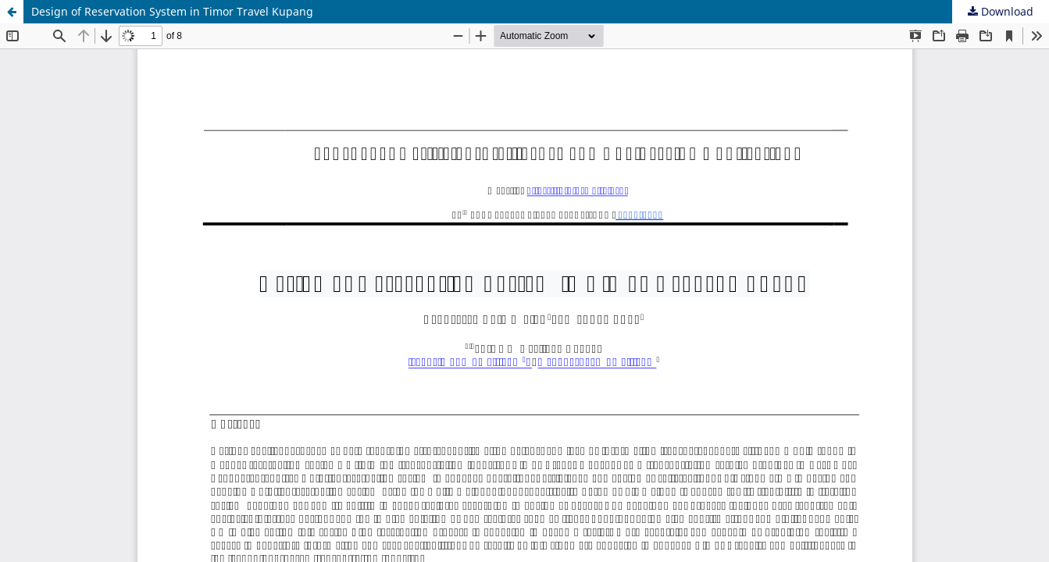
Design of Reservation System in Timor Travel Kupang (172, 11)
